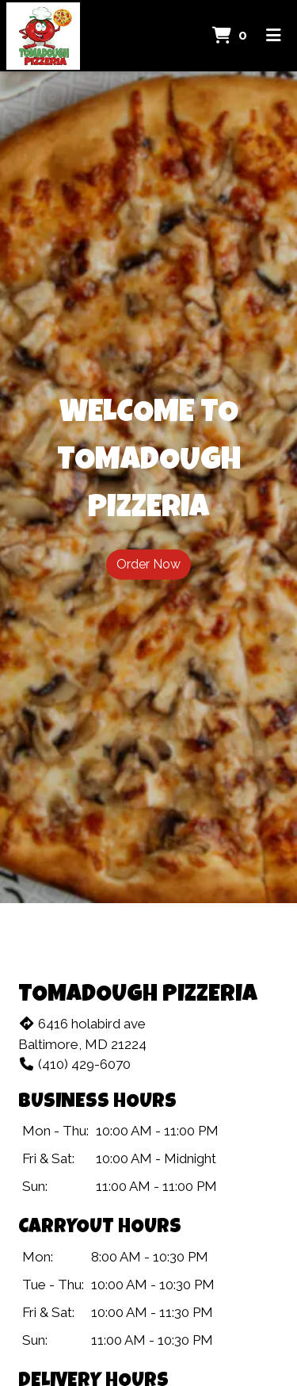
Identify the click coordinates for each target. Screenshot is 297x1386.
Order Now (148, 564)
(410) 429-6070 (74, 1064)
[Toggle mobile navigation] (274, 35)
